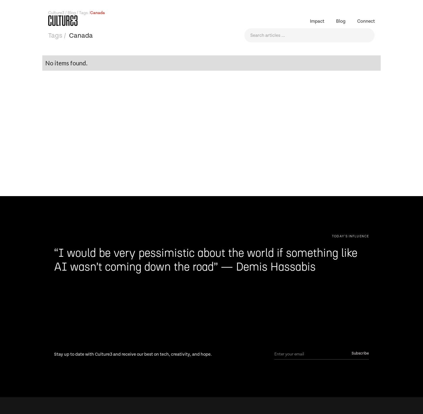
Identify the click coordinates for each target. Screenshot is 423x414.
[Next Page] (350, 236)
